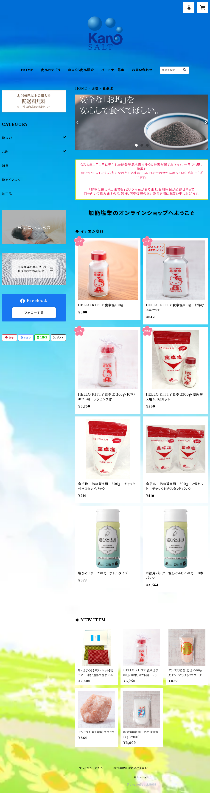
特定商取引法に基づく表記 (130, 768)
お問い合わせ (142, 70)
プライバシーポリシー (92, 768)
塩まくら (8, 138)
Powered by (141, 784)
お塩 (95, 89)
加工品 (7, 194)
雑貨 (5, 166)
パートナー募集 (112, 70)
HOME (27, 70)
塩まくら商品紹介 (81, 70)
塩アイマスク (11, 180)
